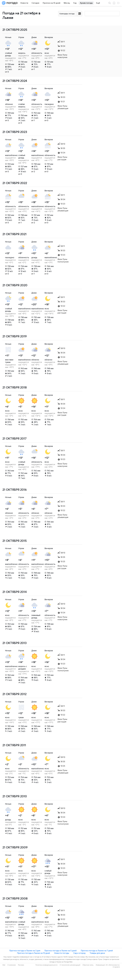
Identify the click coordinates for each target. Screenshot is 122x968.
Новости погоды (61, 953)
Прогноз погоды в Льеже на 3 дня (24, 950)
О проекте (116, 967)
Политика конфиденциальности (46, 965)
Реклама (21, 965)
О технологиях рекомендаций (70, 965)
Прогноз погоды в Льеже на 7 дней (97, 950)
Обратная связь (88, 965)
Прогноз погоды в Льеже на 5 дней (60, 950)
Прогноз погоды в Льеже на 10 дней (33, 953)
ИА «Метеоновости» (113, 965)
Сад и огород (79, 953)
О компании (11, 965)
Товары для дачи (97, 953)
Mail (3, 965)
